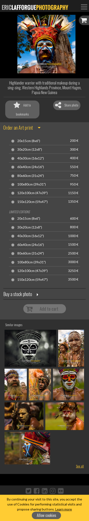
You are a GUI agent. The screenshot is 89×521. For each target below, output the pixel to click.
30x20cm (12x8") (29, 149)
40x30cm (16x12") (30, 158)
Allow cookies (46, 515)
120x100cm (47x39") (32, 193)
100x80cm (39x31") (31, 184)
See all (80, 465)
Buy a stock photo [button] (17, 294)
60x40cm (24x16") (30, 167)
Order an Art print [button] (18, 127)
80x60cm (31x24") (30, 176)
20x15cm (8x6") (28, 141)
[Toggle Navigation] (84, 7)
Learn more (63, 509)
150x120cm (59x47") (32, 202)
